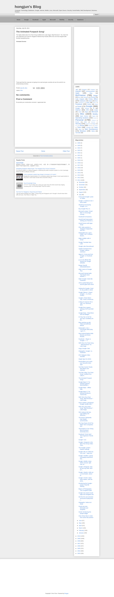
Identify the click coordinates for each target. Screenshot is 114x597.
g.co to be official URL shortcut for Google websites (85, 261)
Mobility (62, 19)
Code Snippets (79, 99)
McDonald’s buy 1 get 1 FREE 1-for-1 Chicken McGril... (85, 234)
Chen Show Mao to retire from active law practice (86, 516)
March (81, 528)
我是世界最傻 (19, 163)
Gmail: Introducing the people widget (85, 512)
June (80, 520)
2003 (79, 553)
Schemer (93, 122)
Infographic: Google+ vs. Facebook (85, 351)
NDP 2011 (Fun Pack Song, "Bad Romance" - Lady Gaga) (86, 408)
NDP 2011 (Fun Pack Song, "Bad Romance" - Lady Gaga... (86, 398)
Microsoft (53, 19)
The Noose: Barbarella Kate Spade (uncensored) (85, 419)
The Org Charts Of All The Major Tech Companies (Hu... (86, 424)
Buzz (79, 97)
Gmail (79, 106)
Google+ (77, 108)
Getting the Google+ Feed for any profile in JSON (86, 289)
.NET (76, 89)
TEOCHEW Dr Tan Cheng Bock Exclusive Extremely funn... (86, 430)
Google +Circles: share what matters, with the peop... (85, 479)
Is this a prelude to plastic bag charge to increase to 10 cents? (40, 174)
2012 (79, 177)
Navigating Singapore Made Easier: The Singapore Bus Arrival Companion (35, 168)
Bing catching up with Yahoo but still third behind (85, 324)
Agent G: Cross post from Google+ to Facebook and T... (86, 256)
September (82, 189)
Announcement (90, 91)
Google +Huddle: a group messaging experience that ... (86, 457)
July (80, 194)
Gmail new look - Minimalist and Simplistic (83, 508)
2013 (79, 175)
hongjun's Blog (28, 7)
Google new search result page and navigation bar (86, 493)
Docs (96, 101)
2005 (79, 548)
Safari (85, 122)
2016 (79, 167)
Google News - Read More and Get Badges (86, 313)
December (82, 182)
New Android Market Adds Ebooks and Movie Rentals (86, 335)
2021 (79, 155)
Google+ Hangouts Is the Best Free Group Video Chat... (86, 443)
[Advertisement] (86, 54)
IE (93, 108)
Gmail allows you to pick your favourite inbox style (85, 363)
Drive (87, 102)
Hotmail (87, 108)
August (81, 192)
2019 (79, 160)
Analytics (92, 89)
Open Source (84, 116)
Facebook (35, 19)
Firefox (89, 104)
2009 (79, 538)
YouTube (77, 132)
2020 (79, 158)
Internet (78, 110)
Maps (86, 112)
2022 (79, 153)
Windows (83, 131)
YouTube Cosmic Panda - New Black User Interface (86, 368)
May (80, 523)
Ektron (94, 102)
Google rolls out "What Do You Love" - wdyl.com (86, 452)
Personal (79, 120)
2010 (79, 536)
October (81, 187)
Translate (88, 127)
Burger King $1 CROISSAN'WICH (84, 266)
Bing (91, 93)
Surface (96, 125)
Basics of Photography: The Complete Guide (85, 489)
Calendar (85, 97)
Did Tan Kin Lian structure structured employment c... (86, 498)
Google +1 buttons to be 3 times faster (86, 201)
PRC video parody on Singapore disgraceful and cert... (85, 229)
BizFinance (80, 95)
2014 (79, 172)
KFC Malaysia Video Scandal (84, 355)
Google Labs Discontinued (86, 246)
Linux (79, 112)
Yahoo (93, 131)
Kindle (96, 110)
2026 (79, 143)
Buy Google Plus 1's (84, 208)
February (81, 530)
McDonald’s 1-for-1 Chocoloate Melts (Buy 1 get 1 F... (86, 329)
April (80, 525)
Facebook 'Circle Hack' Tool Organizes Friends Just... (86, 435)
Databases (80, 19)
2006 (79, 546)
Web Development (91, 129)
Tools (79, 127)
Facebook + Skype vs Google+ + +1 (85, 339)
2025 (79, 145)
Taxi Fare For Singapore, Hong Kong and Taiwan (29, 192)
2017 (79, 165)
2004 (79, 551)
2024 (79, 148)
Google (26, 19)
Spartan (90, 125)
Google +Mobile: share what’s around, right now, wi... (85, 463)
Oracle (94, 118)
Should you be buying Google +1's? (85, 205)
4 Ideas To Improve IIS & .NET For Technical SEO (85, 303)
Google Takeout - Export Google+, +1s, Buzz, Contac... (85, 294)
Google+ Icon (82, 439)
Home (18, 19)
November (82, 184)
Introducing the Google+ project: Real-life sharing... (85, 485)
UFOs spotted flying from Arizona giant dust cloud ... (86, 284)
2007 (79, 543)
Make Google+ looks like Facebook (85, 279)
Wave (80, 129)
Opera (94, 116)
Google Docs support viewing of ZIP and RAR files (86, 309)
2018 (79, 163)
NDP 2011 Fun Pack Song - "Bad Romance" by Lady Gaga (86, 344)
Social (82, 125)
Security (70, 19)
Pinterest (94, 120)
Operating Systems (82, 118)
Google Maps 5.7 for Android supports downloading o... (84, 383)
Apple (44, 19)
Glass (96, 104)
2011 (79, 180)
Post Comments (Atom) (46, 156)
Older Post (66, 151)
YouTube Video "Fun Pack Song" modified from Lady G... (86, 374)
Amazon (84, 89)
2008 (79, 541)
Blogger (95, 95)
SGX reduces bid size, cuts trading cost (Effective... (85, 413)
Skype (93, 123)
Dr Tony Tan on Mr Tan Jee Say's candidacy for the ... (86, 318)
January (81, 533)
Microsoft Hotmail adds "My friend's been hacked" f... (85, 275)
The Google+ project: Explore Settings (84, 448)
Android (78, 91)
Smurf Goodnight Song (30, 183)
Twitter (96, 127)
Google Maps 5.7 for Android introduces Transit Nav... (85, 393)
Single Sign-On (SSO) (85, 359)
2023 (79, 150)
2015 (79, 170)
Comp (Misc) (93, 99)
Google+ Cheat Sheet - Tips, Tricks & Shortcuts (86, 298)
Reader (77, 122)
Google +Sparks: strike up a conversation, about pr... (86, 474)
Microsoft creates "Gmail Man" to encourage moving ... (85, 212)
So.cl (76, 125)
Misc (21, 90)
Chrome (93, 97)
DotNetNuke (81, 102)
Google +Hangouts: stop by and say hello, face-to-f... (86, 468)
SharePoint (87, 123)
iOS (87, 110)
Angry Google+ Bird (84, 348)
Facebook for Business (85, 216)
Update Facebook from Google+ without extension (85, 250)
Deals (90, 101)
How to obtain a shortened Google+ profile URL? (86, 403)
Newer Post (20, 151)
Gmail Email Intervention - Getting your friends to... (86, 220)
